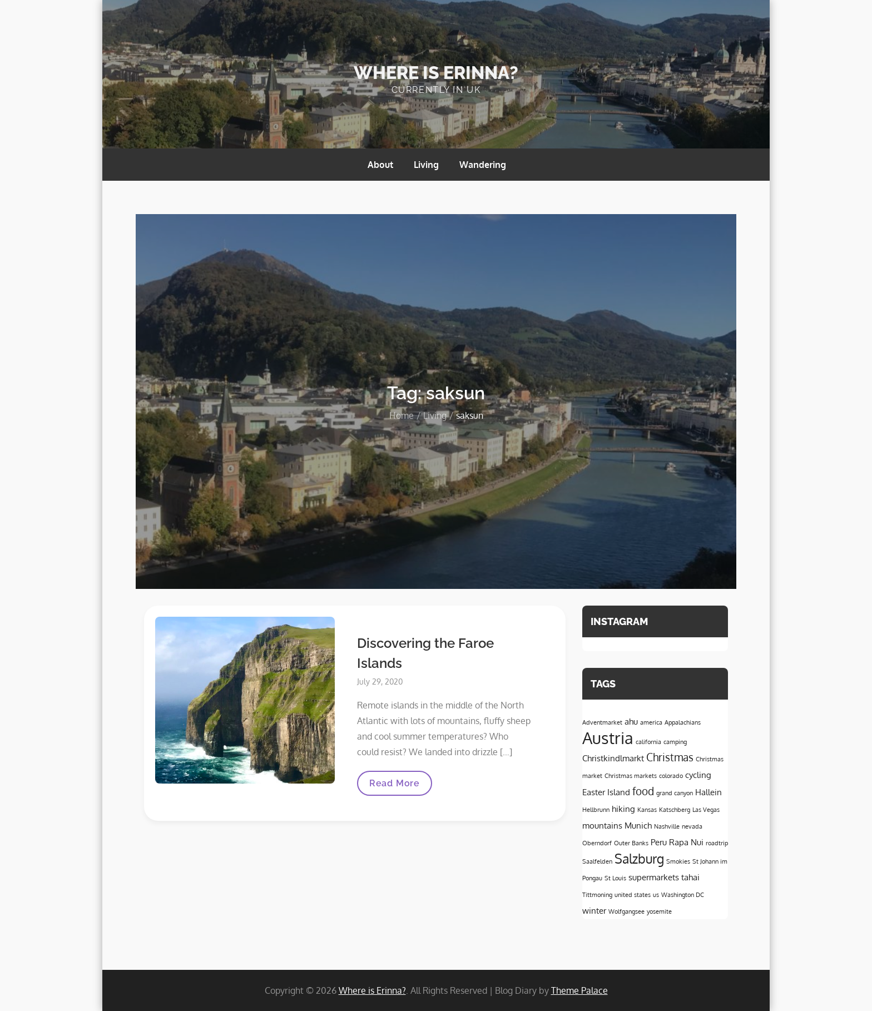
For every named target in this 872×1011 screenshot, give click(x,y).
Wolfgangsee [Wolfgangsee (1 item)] (626, 911)
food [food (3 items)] (643, 791)
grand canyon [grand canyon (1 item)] (674, 793)
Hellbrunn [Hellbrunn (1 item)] (596, 810)
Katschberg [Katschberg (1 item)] (674, 810)
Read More (396, 786)
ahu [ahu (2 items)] (631, 721)
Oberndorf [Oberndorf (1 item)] (597, 843)
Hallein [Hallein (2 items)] (708, 791)
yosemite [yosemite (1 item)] (659, 911)
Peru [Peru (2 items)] (659, 842)
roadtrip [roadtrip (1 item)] (717, 843)
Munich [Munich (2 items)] (638, 825)
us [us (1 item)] (656, 895)
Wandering (482, 164)
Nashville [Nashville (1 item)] (667, 826)
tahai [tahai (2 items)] (690, 877)
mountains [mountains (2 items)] (602, 825)
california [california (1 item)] (648, 742)
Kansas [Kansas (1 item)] (647, 810)
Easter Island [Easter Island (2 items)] (606, 791)
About (380, 164)
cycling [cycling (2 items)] (698, 774)
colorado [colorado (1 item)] (671, 776)
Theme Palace (579, 990)
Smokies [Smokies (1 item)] (678, 861)
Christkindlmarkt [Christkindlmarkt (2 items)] (613, 758)
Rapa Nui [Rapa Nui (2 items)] (686, 842)
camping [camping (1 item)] (675, 742)
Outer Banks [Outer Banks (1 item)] (631, 843)
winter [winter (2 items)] (594, 910)
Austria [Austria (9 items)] (607, 737)
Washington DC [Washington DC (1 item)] (682, 895)
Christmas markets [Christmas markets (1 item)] (631, 776)
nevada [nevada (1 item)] (692, 826)
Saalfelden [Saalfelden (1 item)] (597, 861)
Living (426, 164)
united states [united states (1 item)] (633, 895)
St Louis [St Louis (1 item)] (615, 878)
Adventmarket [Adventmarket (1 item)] (602, 722)
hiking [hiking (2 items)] (623, 808)
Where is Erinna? (436, 72)
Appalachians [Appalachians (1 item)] (683, 722)
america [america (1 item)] (651, 722)
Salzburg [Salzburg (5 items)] (639, 858)
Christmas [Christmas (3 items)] (669, 757)
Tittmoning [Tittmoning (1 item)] (597, 895)
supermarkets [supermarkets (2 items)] (653, 877)
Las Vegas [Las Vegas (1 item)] (706, 810)
